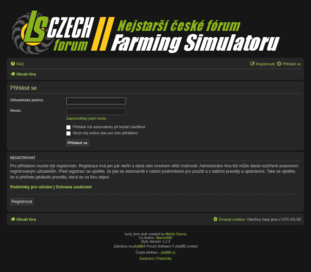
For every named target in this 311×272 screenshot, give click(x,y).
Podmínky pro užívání (31, 187)
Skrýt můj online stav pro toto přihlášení (102, 133)
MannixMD (164, 238)
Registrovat (22, 201)
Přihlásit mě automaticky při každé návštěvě (105, 127)
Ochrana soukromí (74, 187)
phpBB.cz (168, 252)
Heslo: (16, 110)
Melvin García (175, 234)
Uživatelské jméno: (27, 100)
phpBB (138, 246)
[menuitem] (17, 64)
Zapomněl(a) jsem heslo (86, 118)
